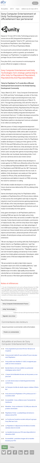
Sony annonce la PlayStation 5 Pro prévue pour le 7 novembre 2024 (18, 395)
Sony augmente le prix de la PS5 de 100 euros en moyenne (18, 350)
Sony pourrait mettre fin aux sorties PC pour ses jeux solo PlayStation (19, 356)
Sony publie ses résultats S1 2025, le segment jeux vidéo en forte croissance (18, 363)
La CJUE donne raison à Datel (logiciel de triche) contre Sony (18, 382)
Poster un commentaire (11, 332)
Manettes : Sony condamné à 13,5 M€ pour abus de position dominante (19, 407)
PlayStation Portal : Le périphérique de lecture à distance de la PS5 (17, 414)
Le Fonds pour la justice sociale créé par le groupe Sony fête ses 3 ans (18, 420)
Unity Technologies (9, 309)
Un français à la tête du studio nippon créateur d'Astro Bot (20, 388)
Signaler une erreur (9, 316)
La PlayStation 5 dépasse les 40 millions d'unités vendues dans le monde (18, 427)
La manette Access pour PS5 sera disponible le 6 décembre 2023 (18, 433)
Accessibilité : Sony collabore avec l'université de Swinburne (18, 401)
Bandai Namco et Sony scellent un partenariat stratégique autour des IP (17, 369)
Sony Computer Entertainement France (15, 303)
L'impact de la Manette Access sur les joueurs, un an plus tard (19, 375)
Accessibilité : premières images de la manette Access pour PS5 (17, 440)
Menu (35, 3)
